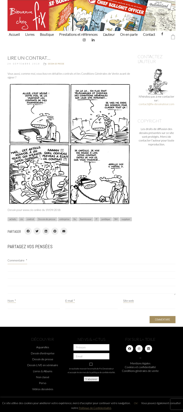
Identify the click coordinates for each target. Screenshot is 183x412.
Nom (12, 300)
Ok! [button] (136, 403)
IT (96, 219)
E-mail (70, 300)
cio (21, 219)
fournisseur (86, 219)
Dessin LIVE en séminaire (42, 365)
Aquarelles (42, 347)
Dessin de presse (56, 63)
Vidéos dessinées (42, 389)
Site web (128, 300)
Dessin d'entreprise (43, 353)
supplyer (126, 219)
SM (115, 219)
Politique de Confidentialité (95, 407)
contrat (30, 219)
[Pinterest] (54, 231)
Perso (42, 383)
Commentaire (17, 260)
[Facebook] (28, 231)
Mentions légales (140, 363)
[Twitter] (37, 231)
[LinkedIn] (46, 231)
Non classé (42, 377)
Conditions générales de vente (140, 370)
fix (75, 219)
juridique (106, 219)
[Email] (63, 231)
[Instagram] (139, 348)
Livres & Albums (42, 371)
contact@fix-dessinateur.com (156, 104)
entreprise (65, 219)
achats (12, 219)
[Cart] (172, 37)
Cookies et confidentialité (140, 367)
